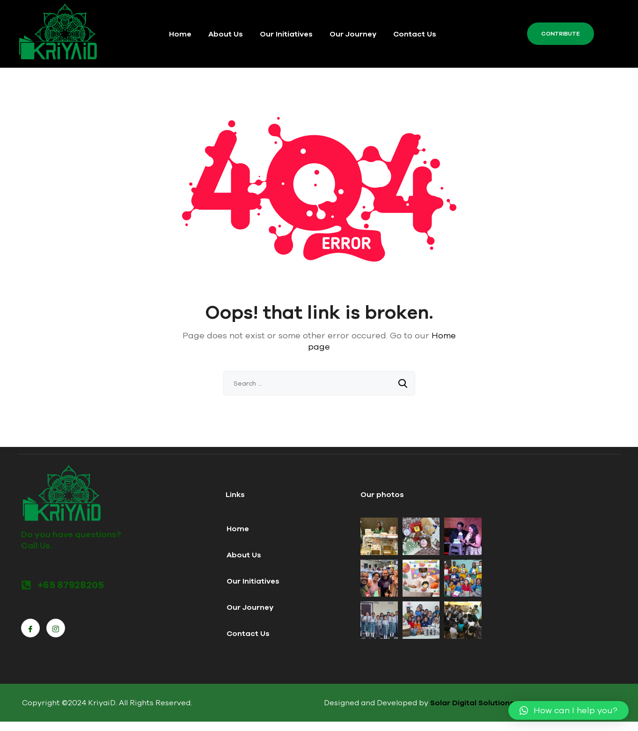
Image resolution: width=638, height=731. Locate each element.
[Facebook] (30, 628)
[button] (568, 710)
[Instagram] (55, 628)
